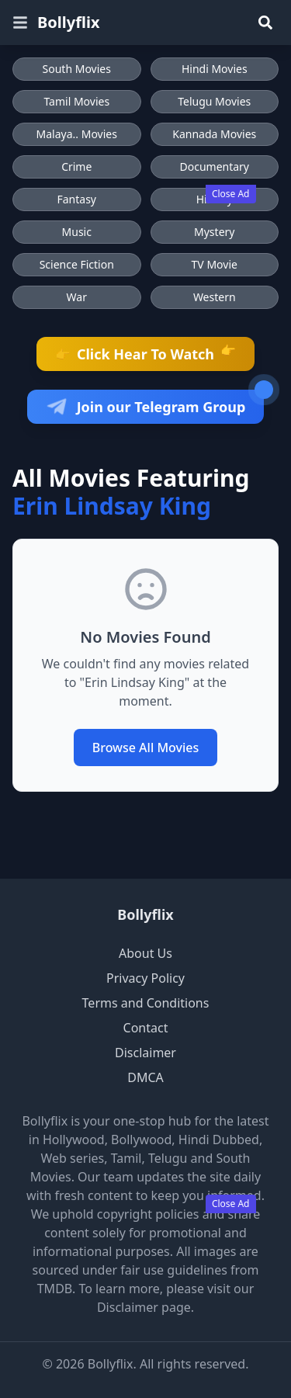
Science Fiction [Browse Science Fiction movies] (77, 264)
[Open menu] (20, 22)
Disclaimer (145, 1052)
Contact (145, 1027)
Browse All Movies (145, 747)
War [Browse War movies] (77, 297)
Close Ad (231, 193)
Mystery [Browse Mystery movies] (214, 231)
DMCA (145, 1077)
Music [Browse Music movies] (77, 231)
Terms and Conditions (146, 1002)
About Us (145, 953)
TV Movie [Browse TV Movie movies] (214, 264)
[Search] (265, 22)
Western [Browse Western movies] (214, 297)
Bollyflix (145, 914)
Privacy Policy (145, 978)
